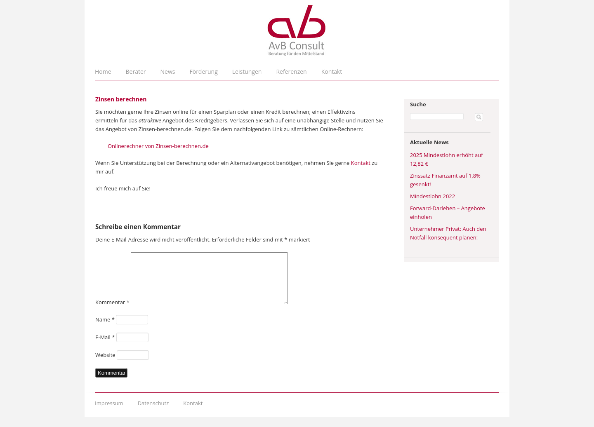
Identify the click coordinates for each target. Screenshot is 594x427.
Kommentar (112, 312)
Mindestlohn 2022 (432, 196)
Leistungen (247, 71)
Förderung (204, 71)
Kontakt (331, 71)
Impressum (109, 413)
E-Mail (105, 347)
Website (105, 364)
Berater (136, 71)
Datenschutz (153, 413)
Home (103, 71)
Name (105, 329)
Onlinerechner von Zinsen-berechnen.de (158, 146)
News (167, 71)
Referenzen (291, 71)
